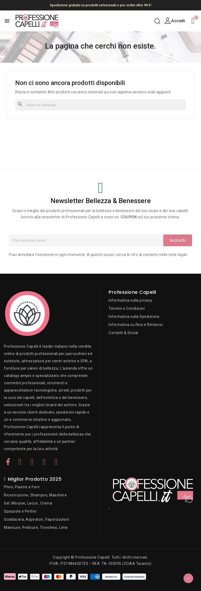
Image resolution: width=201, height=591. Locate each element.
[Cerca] (100, 104)
